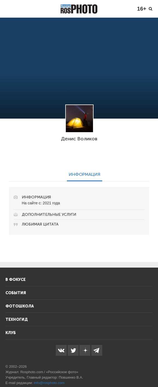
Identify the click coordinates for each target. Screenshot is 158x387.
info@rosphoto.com (49, 383)
